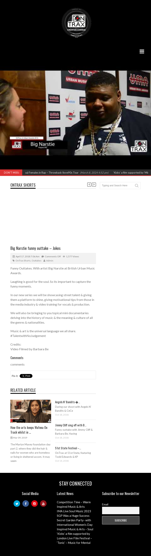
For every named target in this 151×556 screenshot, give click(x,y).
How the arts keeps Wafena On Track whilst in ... (28, 430)
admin (49, 260)
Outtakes (36, 260)
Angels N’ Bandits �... (67, 402)
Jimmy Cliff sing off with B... (70, 425)
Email (105, 504)
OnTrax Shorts (23, 185)
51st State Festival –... (68, 448)
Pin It (15, 376)
